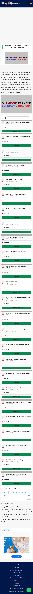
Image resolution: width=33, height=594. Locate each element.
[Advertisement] (16, 24)
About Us (16, 565)
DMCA (16, 583)
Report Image (16, 575)
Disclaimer (16, 585)
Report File (16, 572)
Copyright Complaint (16, 578)
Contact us (16, 567)
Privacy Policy (16, 580)
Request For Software (16, 570)
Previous (5, 494)
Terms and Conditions (16, 588)
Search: (15, 118)
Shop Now (16, 556)
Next (29, 495)
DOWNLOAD (16, 131)
